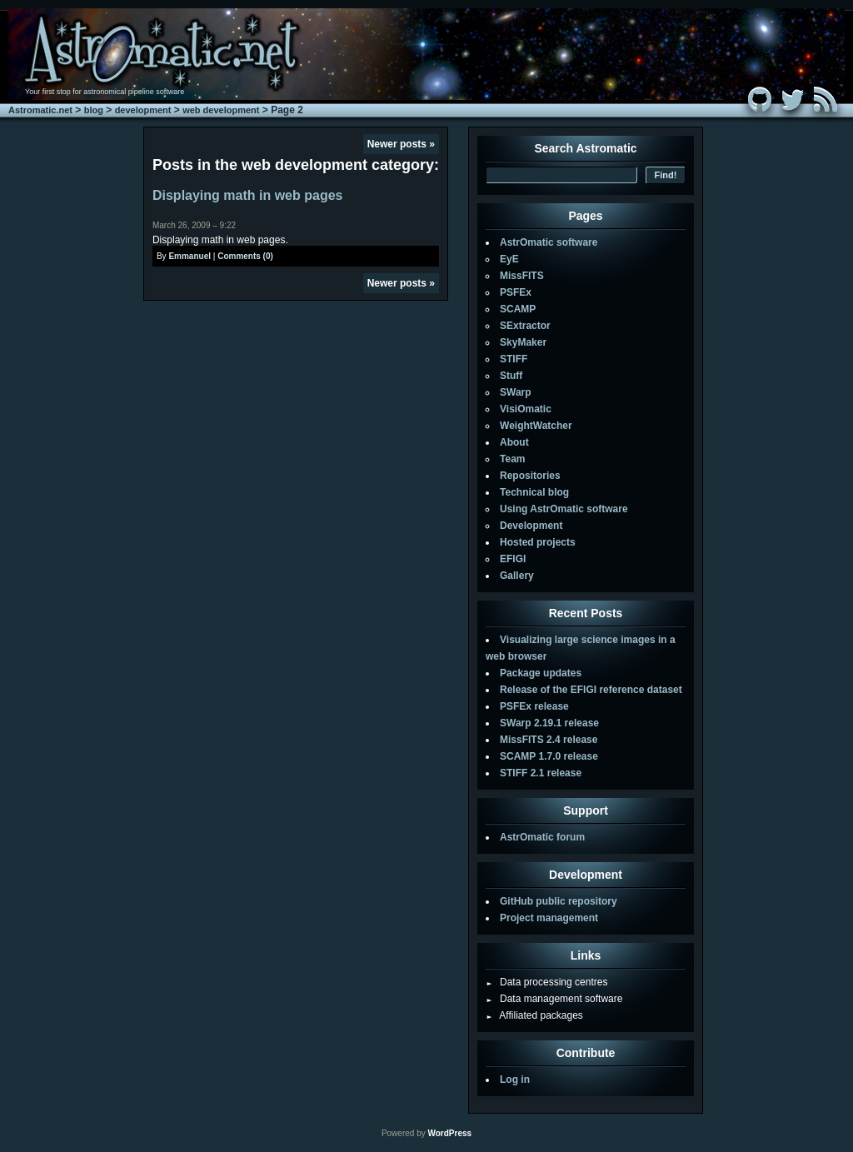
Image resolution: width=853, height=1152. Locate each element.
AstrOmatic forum (542, 837)
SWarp (515, 392)
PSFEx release (534, 706)
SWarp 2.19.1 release (549, 723)
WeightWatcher (536, 425)
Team (512, 459)
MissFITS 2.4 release (548, 740)
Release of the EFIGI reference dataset (591, 690)
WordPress (449, 1133)
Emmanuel (189, 256)
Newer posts (401, 144)
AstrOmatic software (548, 242)
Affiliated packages (534, 1015)
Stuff (511, 376)
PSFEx (515, 292)
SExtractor (525, 326)
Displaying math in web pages (247, 195)
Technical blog (534, 492)
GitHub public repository (558, 901)
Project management (549, 918)
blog (93, 110)
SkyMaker (523, 342)
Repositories (530, 475)
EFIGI (513, 559)
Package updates (540, 673)
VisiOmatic (525, 409)
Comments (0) (245, 256)
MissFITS (522, 276)
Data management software (554, 999)
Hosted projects (538, 542)
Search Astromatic (585, 148)
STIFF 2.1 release (540, 773)
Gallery (517, 575)
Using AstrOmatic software (564, 509)
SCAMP (518, 309)
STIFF (513, 359)
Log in (515, 1079)
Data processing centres (546, 982)
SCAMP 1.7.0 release (549, 756)
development (143, 110)
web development (220, 110)
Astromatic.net (40, 110)
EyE (509, 259)
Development (531, 525)
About (514, 442)
